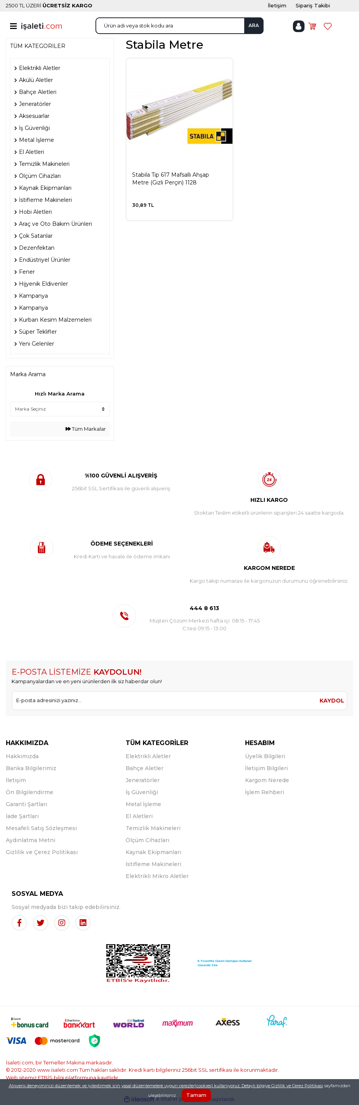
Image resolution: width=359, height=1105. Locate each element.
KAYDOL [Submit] (332, 700)
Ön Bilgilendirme (29, 792)
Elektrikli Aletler (148, 756)
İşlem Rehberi (264, 792)
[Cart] (312, 26)
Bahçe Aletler (144, 768)
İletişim (16, 780)
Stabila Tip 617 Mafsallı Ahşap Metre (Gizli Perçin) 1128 (170, 178)
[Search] (179, 25)
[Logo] (41, 26)
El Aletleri (139, 816)
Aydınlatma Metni (30, 840)
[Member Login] (299, 26)
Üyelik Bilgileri (265, 756)
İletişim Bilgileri (266, 768)
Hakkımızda (22, 756)
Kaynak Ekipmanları (153, 852)
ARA (253, 25)
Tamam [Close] (196, 1095)
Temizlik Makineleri (153, 828)
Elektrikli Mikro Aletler (157, 876)
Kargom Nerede (267, 780)
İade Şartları (22, 816)
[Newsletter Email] (164, 700)
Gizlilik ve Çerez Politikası (42, 852)
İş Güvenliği (142, 792)
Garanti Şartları (26, 804)
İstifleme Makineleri (153, 864)
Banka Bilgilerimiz (31, 768)
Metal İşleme (143, 804)
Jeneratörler (143, 780)
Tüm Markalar (86, 429)
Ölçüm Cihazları (147, 840)
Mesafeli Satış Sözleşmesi (41, 828)
